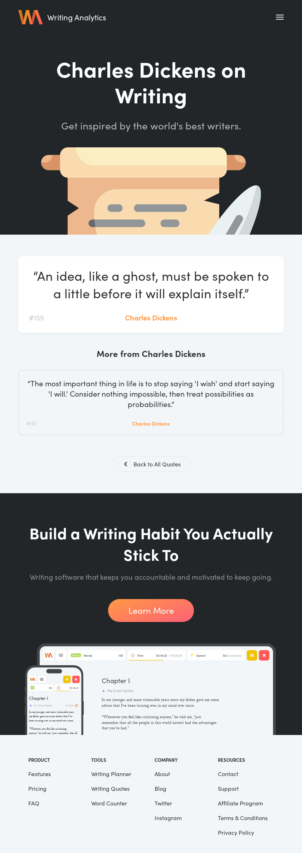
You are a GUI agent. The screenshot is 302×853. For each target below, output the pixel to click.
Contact (228, 774)
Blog (160, 789)
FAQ (33, 804)
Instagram (168, 818)
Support (228, 789)
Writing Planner (111, 774)
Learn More (151, 611)
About (162, 774)
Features (39, 774)
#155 (36, 317)
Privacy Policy (236, 833)
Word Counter (109, 804)
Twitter (163, 804)
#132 (31, 423)
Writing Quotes (110, 789)
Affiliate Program (240, 804)
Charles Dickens (151, 317)
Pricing (37, 789)
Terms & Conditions (243, 818)
